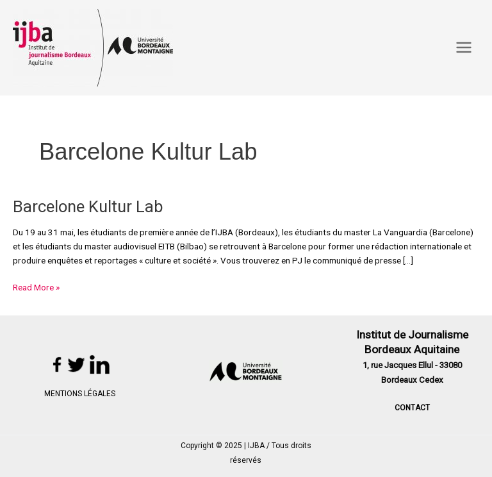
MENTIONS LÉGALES (79, 393)
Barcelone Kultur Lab (88, 206)
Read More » (36, 286)
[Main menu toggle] (464, 47)
